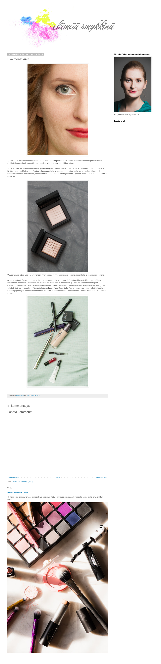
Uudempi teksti (13, 477)
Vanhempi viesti (101, 477)
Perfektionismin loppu (17, 493)
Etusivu (57, 477)
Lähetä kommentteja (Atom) (22, 481)
